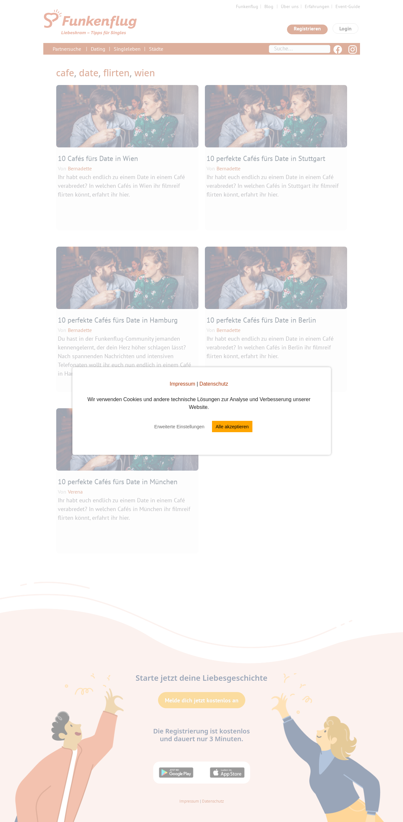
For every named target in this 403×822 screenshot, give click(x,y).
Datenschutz (213, 384)
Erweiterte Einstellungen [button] (179, 426)
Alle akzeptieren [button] (232, 426)
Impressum (182, 384)
